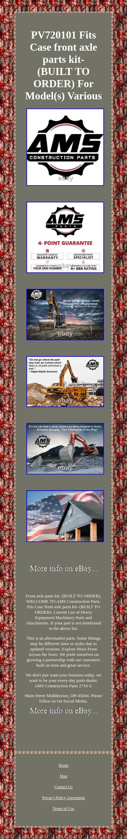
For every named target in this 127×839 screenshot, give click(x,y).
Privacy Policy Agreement (63, 797)
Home (63, 765)
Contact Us (64, 787)
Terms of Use (63, 808)
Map (63, 776)
